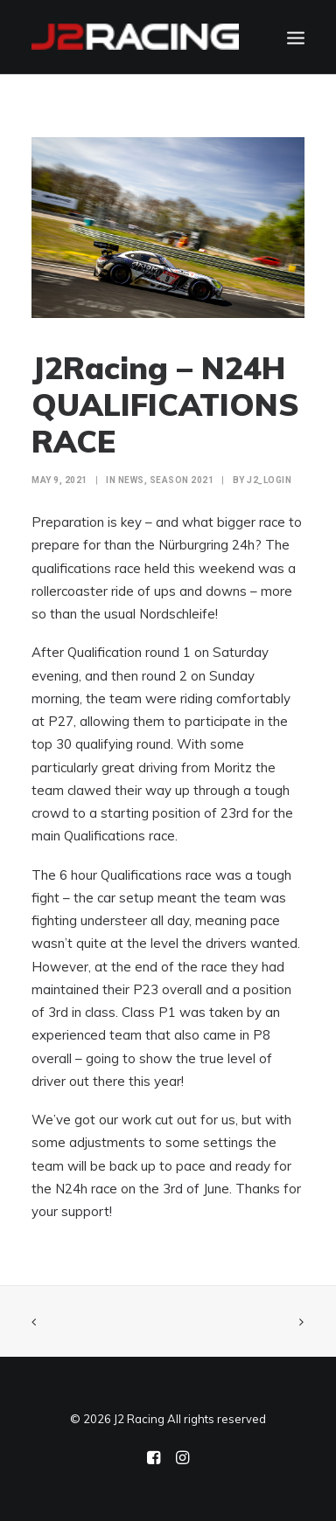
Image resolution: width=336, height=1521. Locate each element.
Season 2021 (182, 480)
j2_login (269, 480)
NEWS (131, 480)
